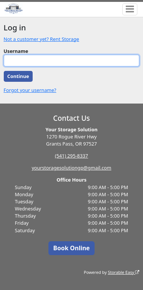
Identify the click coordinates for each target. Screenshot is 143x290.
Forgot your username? (30, 90)
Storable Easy (123, 272)
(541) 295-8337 (71, 155)
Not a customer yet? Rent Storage (41, 39)
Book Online (71, 248)
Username (16, 51)
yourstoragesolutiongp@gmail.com (71, 167)
